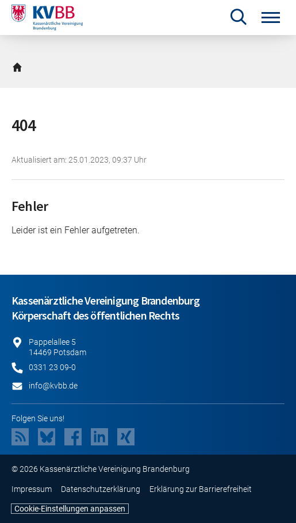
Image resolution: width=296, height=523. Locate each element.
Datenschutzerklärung (100, 489)
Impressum (31, 489)
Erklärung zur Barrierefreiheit (200, 489)
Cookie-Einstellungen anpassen (69, 508)
